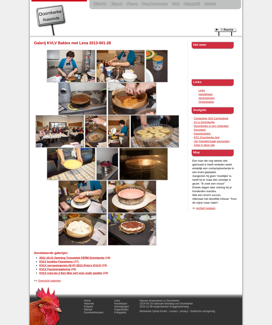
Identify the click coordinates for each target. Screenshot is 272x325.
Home (87, 300)
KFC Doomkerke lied (206, 137)
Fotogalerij (192, 4)
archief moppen (205, 208)
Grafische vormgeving (202, 311)
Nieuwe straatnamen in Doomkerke (159, 300)
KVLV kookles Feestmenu (56, 261)
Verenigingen (206, 98)
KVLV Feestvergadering (54, 269)
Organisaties (206, 101)
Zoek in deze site (204, 145)
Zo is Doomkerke (204, 122)
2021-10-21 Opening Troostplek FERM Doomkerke (72, 257)
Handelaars (205, 94)
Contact (210, 4)
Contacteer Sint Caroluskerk (211, 118)
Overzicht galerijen (49, 280)
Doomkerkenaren (155, 4)
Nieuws (132, 4)
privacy (184, 311)
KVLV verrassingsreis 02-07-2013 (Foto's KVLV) (70, 265)
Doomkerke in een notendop (211, 126)
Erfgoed (116, 4)
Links (176, 4)
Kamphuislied (202, 133)
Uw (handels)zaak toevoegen (212, 141)
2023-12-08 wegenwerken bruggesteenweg (164, 306)
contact (173, 311)
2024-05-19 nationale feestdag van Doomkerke (166, 303)
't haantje (225, 32)
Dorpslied (199, 129)
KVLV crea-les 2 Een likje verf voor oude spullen (70, 273)
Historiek (100, 4)
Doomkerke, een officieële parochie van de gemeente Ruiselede (51, 20)
